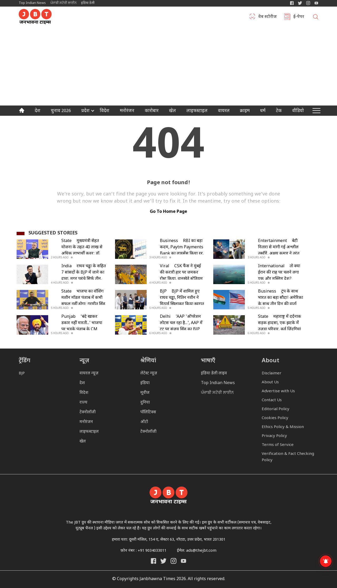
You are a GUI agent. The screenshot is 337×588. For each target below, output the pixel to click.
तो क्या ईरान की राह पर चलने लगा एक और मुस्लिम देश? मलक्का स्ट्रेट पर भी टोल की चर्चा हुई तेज (279, 279)
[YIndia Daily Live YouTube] (316, 3)
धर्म (262, 111)
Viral (164, 266)
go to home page (168, 212)
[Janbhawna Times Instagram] (308, 3)
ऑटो (144, 422)
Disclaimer (271, 373)
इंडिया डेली (88, 3)
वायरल (224, 111)
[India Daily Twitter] (300, 3)
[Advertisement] (168, 66)
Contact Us (272, 400)
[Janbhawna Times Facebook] (292, 3)
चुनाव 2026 (61, 111)
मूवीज (145, 393)
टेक (279, 111)
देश (37, 111)
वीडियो (298, 111)
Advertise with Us (278, 391)
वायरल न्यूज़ (89, 373)
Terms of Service (278, 445)
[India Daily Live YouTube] (183, 561)
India (66, 266)
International (271, 266)
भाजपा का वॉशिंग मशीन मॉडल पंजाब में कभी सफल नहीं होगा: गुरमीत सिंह (83, 298)
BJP (163, 291)
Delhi (165, 317)
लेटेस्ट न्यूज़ (148, 373)
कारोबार (151, 111)
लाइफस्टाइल (89, 432)
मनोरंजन (127, 111)
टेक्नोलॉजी (88, 412)
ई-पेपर (298, 17)
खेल (172, 111)
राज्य (83, 402)
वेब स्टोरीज (267, 17)
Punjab (68, 317)
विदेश (104, 111)
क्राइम (245, 111)
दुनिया (145, 402)
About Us (270, 382)
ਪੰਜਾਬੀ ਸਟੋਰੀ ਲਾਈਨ (63, 3)
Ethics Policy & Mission (283, 427)
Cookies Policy (275, 418)
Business (169, 241)
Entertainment (272, 241)
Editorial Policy (275, 409)
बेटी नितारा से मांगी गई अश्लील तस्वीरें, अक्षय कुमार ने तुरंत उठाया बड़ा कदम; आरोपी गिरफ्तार (278, 253)
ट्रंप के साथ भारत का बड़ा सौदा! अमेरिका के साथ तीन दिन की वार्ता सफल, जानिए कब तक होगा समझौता (280, 304)
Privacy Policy (274, 436)
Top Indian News (32, 3)
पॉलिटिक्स (148, 412)
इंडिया (145, 383)
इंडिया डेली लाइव (214, 373)
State (66, 241)
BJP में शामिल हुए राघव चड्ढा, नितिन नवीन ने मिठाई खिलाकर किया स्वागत (182, 298)
